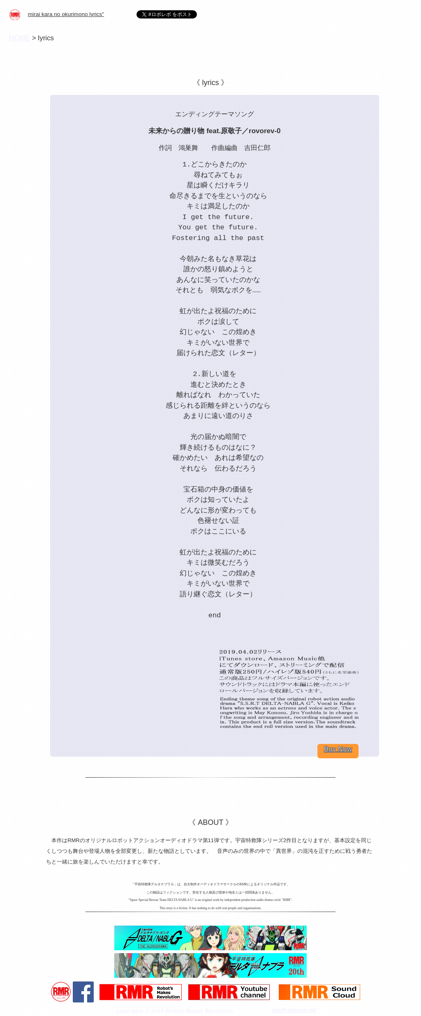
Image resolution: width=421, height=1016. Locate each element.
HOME (19, 38)
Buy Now (338, 749)
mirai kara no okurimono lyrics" (66, 14)
